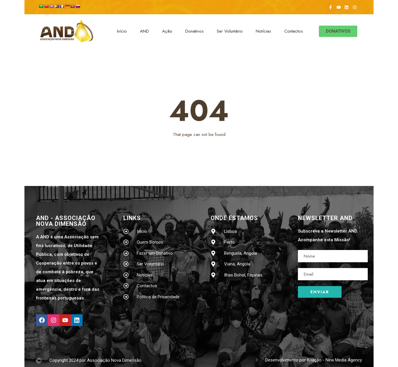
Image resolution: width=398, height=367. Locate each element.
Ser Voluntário (230, 31)
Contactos (293, 31)
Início (122, 31)
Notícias (263, 31)
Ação (167, 31)
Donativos (194, 31)
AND (144, 31)
